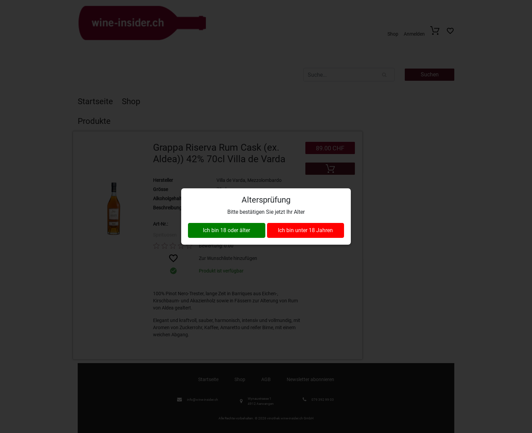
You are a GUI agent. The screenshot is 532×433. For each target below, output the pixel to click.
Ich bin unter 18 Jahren (305, 230)
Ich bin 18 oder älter (226, 230)
